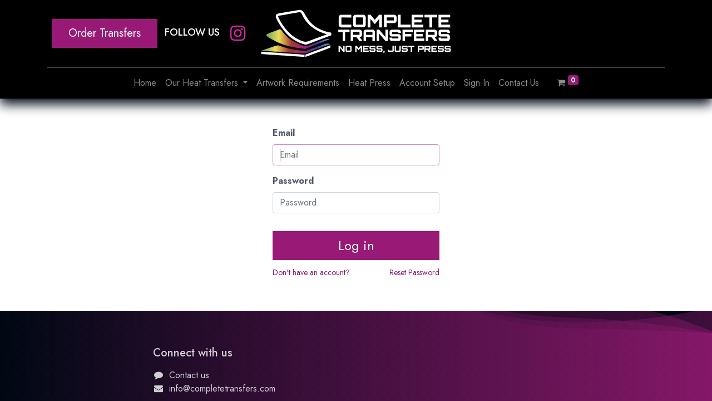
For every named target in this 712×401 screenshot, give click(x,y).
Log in (356, 245)
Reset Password (414, 272)
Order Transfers (104, 33)
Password (293, 180)
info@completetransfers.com (222, 388)
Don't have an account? (311, 272)
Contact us (189, 375)
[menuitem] (145, 83)
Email (284, 132)
